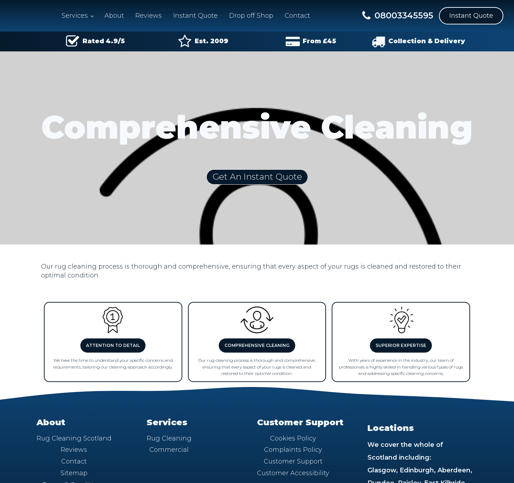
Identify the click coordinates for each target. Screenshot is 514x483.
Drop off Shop (251, 15)
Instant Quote (195, 15)
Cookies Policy (293, 438)
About (114, 15)
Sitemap (74, 473)
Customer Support (293, 461)
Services (75, 15)
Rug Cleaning (169, 438)
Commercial (169, 450)
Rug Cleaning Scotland (74, 438)
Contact (297, 15)
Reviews (148, 15)
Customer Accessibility (293, 473)
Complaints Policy (293, 450)
